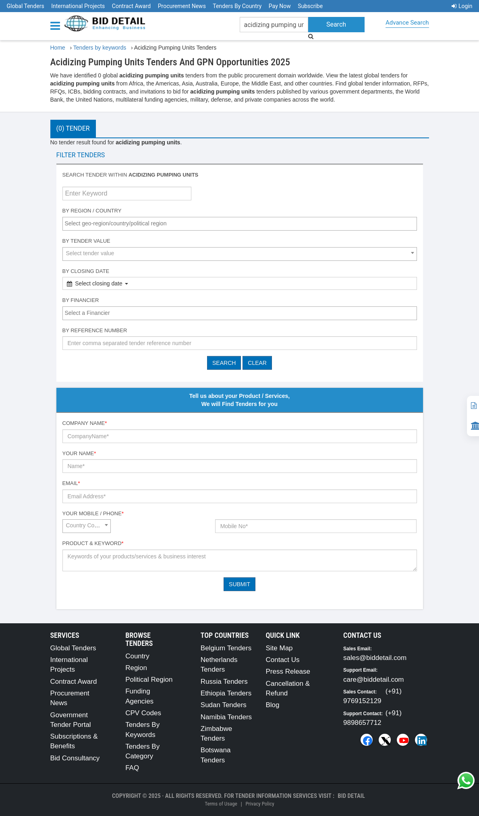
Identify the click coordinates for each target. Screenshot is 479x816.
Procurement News (182, 6)
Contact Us (282, 660)
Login (462, 6)
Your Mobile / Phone (93, 513)
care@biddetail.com (373, 679)
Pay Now (280, 6)
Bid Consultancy (75, 758)
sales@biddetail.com (374, 658)
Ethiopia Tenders (226, 693)
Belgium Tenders (226, 648)
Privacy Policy (259, 804)
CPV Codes (143, 713)
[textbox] (242, 223)
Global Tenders (25, 6)
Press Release (287, 671)
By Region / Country (92, 211)
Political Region (148, 679)
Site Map (278, 648)
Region (136, 668)
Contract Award (131, 6)
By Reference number (94, 330)
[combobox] (239, 224)
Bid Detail (351, 795)
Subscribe (310, 6)
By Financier (80, 300)
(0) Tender (73, 128)
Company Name (84, 423)
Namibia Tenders (226, 717)
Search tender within (130, 175)
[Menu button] (57, 25)
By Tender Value (86, 241)
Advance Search (407, 22)
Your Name (79, 453)
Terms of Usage (221, 804)
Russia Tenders (224, 681)
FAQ (132, 768)
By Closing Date (86, 271)
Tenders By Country (237, 6)
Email (71, 483)
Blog (272, 705)
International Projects (78, 6)
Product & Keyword (93, 543)
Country (137, 656)
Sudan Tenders (224, 705)
